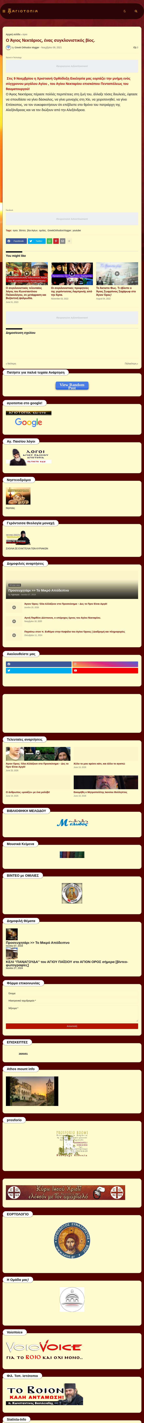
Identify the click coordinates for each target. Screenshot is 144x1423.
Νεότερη (12, 363)
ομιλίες (42, 230)
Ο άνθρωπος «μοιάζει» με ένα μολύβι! (28, 792)
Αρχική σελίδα (13, 34)
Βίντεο (22, 230)
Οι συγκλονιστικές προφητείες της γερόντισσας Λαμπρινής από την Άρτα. (71, 291)
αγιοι (24, 34)
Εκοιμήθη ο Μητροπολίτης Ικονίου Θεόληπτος (100, 792)
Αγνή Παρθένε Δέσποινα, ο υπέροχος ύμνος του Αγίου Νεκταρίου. (62, 617)
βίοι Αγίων (32, 230)
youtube (77, 230)
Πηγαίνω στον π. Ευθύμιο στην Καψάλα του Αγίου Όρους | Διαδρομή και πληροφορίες (74, 631)
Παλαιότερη (130, 363)
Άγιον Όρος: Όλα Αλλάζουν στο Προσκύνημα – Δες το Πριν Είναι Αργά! (65, 603)
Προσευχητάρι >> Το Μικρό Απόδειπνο (38, 590)
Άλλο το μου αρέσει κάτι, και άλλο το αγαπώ (99, 763)
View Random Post (72, 385)
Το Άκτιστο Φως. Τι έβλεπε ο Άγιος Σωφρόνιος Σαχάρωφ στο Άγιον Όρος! (116, 291)
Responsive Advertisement (72, 66)
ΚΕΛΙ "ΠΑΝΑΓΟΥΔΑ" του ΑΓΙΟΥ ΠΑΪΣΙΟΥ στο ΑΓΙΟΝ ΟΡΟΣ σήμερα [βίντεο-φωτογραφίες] (67, 963)
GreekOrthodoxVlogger (59, 230)
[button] (4, 11)
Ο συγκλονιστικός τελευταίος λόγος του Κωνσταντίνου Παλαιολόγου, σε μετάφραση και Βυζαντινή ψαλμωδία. (26, 293)
